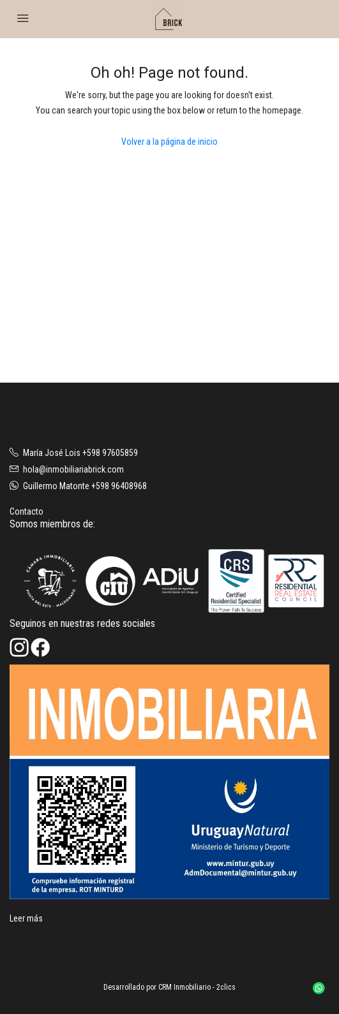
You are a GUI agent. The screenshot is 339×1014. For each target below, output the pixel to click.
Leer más (26, 918)
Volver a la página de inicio (169, 141)
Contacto (26, 511)
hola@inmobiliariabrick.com (73, 469)
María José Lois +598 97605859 (80, 453)
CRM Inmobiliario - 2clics (197, 987)
